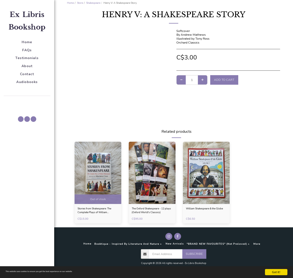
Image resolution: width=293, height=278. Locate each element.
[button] (27, 101)
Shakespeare (93, 3)
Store (80, 3)
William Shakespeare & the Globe (205, 211)
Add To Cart (224, 80)
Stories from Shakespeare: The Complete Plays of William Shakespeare (96, 211)
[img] (98, 173)
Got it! (276, 272)
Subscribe (194, 256)
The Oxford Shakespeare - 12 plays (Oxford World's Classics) (150, 211)
